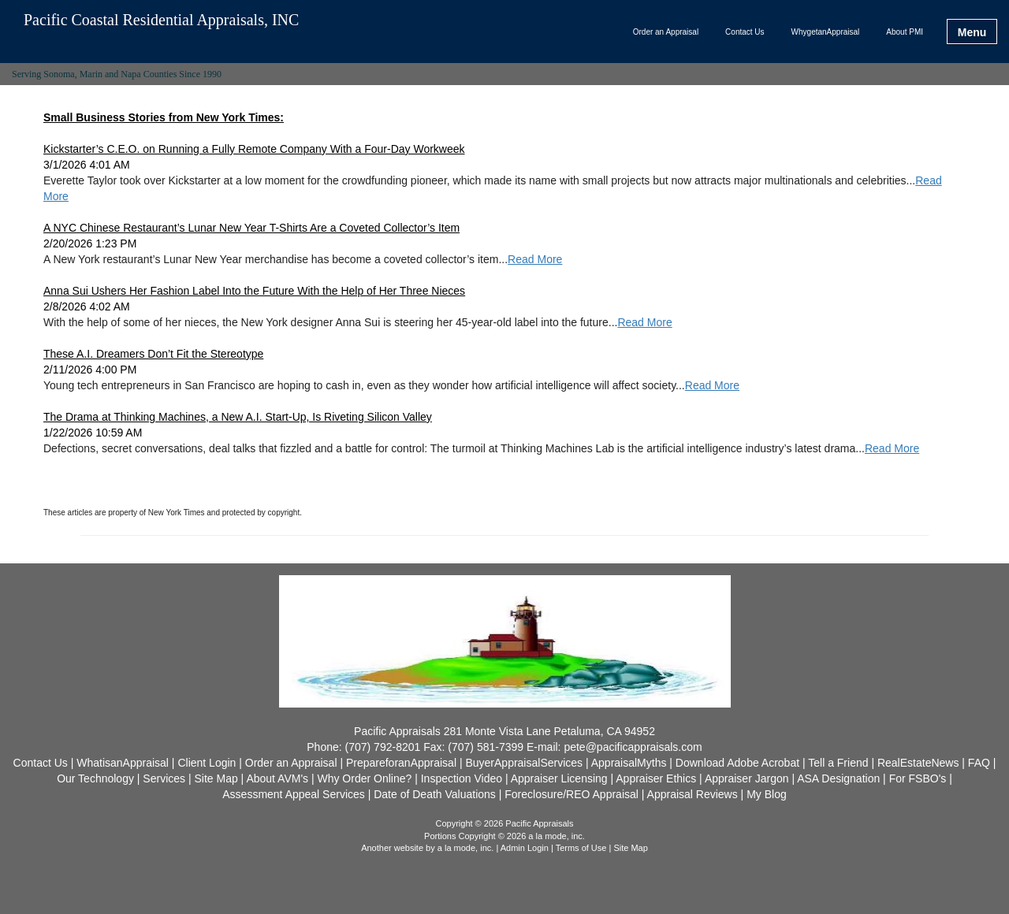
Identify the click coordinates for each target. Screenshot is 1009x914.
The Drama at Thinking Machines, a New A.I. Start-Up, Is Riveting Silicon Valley (237, 417)
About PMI (904, 32)
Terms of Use (581, 848)
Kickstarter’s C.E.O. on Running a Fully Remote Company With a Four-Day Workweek (254, 149)
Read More (535, 259)
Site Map (630, 848)
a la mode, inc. (465, 848)
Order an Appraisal (665, 32)
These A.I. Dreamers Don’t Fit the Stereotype (153, 353)
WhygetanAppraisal (825, 32)
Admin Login (525, 848)
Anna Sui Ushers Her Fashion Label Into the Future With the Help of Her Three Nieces (254, 290)
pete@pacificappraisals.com (633, 747)
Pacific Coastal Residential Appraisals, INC (161, 20)
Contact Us (744, 32)
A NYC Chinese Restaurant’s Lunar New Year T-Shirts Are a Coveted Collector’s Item (251, 227)
